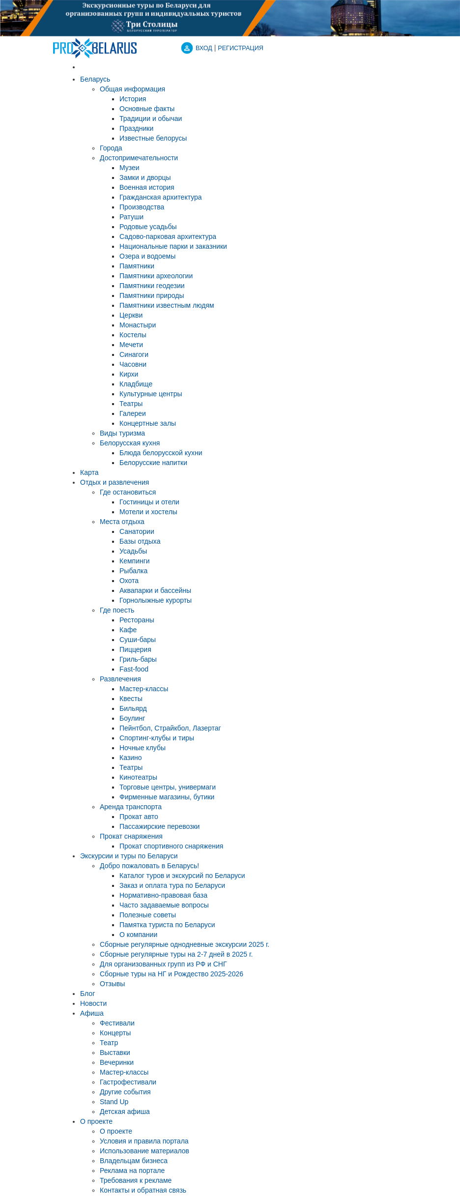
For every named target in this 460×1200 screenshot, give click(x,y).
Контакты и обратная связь (143, 1190)
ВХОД (204, 48)
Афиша (92, 1013)
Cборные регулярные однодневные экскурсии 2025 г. (184, 944)
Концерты (115, 1033)
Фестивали (117, 1023)
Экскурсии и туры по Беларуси (129, 856)
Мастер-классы (124, 1072)
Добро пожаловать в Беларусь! (149, 866)
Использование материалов (144, 1151)
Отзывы (112, 984)
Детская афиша (125, 1111)
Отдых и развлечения (114, 482)
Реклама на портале (132, 1170)
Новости (93, 1003)
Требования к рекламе (136, 1180)
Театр (109, 1043)
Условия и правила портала (144, 1141)
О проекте (96, 1121)
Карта (89, 472)
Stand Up (114, 1102)
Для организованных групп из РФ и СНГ (163, 964)
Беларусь (95, 79)
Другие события (125, 1092)
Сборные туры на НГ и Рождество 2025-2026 (171, 974)
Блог (87, 993)
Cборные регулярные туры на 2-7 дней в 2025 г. (176, 954)
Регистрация (240, 48)
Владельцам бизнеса (134, 1161)
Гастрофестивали (128, 1082)
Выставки (115, 1052)
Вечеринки (117, 1062)
